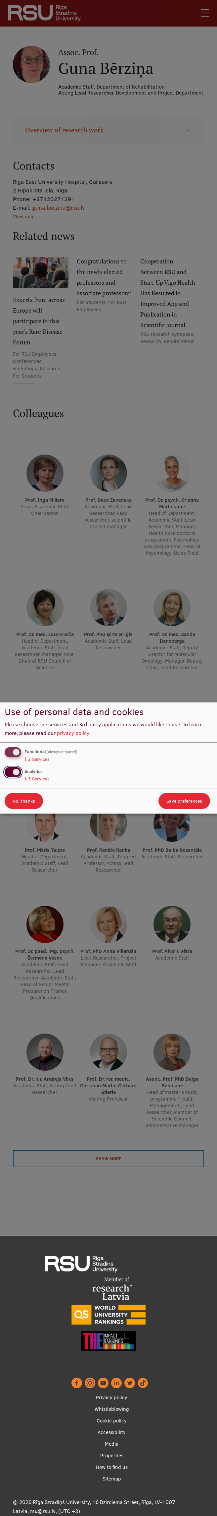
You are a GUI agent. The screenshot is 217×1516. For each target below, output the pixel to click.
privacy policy (73, 733)
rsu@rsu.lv (43, 1511)
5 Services (37, 778)
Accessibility (112, 1432)
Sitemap (112, 1478)
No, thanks (24, 801)
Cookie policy (112, 1420)
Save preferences (184, 801)
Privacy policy (111, 1397)
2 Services (37, 759)
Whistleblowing (112, 1409)
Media (111, 1443)
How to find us (112, 1467)
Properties (111, 1455)
